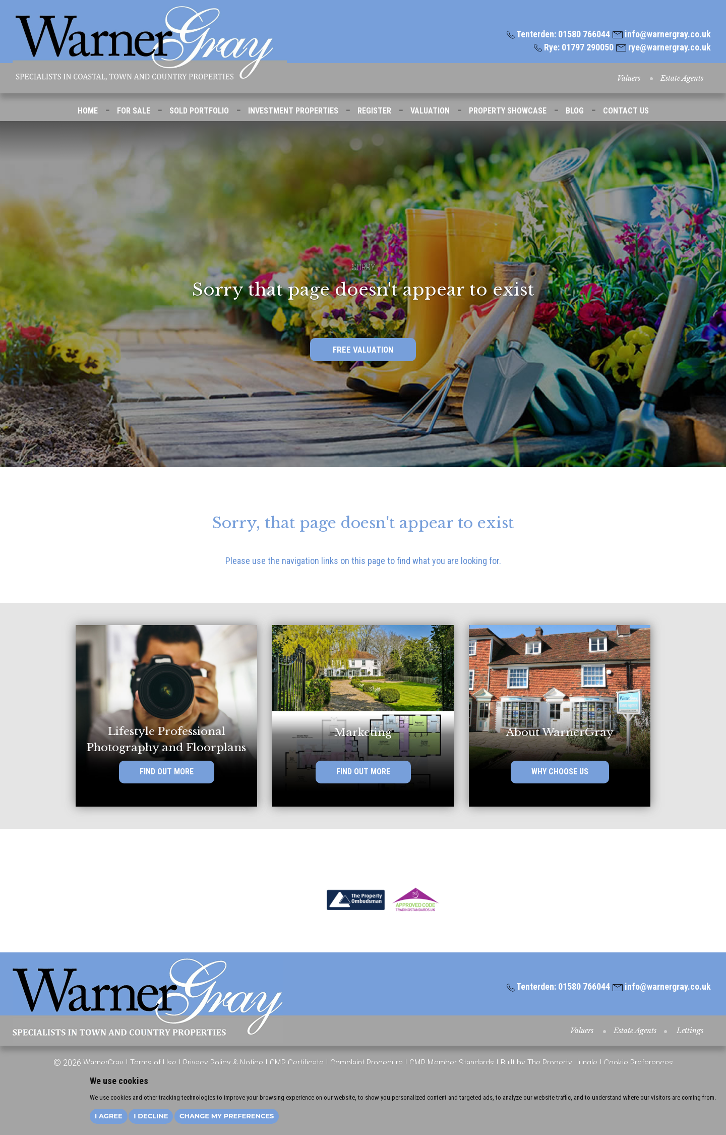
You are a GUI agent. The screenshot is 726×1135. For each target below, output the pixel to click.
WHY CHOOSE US (559, 772)
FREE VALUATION (363, 350)
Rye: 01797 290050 (574, 47)
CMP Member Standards (451, 1062)
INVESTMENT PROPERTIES (293, 111)
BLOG (575, 111)
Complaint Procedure (365, 1062)
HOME (88, 111)
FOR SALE (133, 111)
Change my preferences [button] (226, 1116)
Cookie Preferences (638, 1062)
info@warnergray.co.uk (662, 34)
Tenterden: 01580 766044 (558, 34)
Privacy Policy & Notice (223, 1062)
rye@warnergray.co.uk (663, 47)
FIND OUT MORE (167, 772)
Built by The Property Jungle (549, 1062)
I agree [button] (109, 1116)
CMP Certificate (297, 1062)
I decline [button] (151, 1116)
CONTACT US (626, 111)
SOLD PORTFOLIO (199, 111)
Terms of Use (153, 1062)
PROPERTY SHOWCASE (508, 111)
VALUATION (430, 111)
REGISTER (374, 111)
